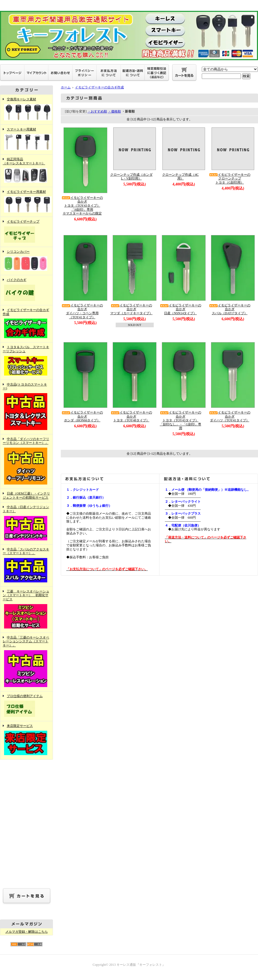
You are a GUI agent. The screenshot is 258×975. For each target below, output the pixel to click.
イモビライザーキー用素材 (26, 202)
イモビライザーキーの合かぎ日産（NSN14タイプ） (180, 309)
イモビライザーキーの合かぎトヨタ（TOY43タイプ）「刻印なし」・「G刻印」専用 (180, 420)
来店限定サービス (26, 740)
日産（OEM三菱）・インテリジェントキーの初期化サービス (26, 495)
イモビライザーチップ (26, 232)
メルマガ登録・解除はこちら (26, 932)
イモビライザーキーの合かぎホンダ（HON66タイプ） (82, 416)
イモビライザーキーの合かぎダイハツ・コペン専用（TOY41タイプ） (82, 311)
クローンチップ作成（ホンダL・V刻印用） (131, 177)
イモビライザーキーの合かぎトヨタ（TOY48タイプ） (131, 416)
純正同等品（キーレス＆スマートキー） (26, 170)
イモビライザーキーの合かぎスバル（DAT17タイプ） (229, 309)
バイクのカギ (26, 290)
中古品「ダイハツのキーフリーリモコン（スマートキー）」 (26, 461)
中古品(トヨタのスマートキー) (26, 407)
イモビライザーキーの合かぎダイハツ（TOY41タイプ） (229, 416)
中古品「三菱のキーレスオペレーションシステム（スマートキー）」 (26, 662)
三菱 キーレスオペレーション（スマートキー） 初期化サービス (26, 609)
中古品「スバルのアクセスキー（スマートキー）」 (26, 565)
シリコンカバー (26, 261)
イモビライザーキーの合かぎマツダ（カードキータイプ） (131, 309)
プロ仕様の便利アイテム (26, 706)
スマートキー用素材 (26, 139)
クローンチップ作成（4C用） (180, 177)
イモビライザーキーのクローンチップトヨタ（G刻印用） (229, 178)
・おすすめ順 (97, 111)
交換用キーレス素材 (26, 109)
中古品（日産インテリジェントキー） (26, 523)
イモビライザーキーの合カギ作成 (26, 323)
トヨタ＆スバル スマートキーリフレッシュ (26, 361)
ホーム (66, 87)
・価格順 (114, 111)
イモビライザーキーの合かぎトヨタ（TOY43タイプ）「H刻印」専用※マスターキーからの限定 (82, 206)
